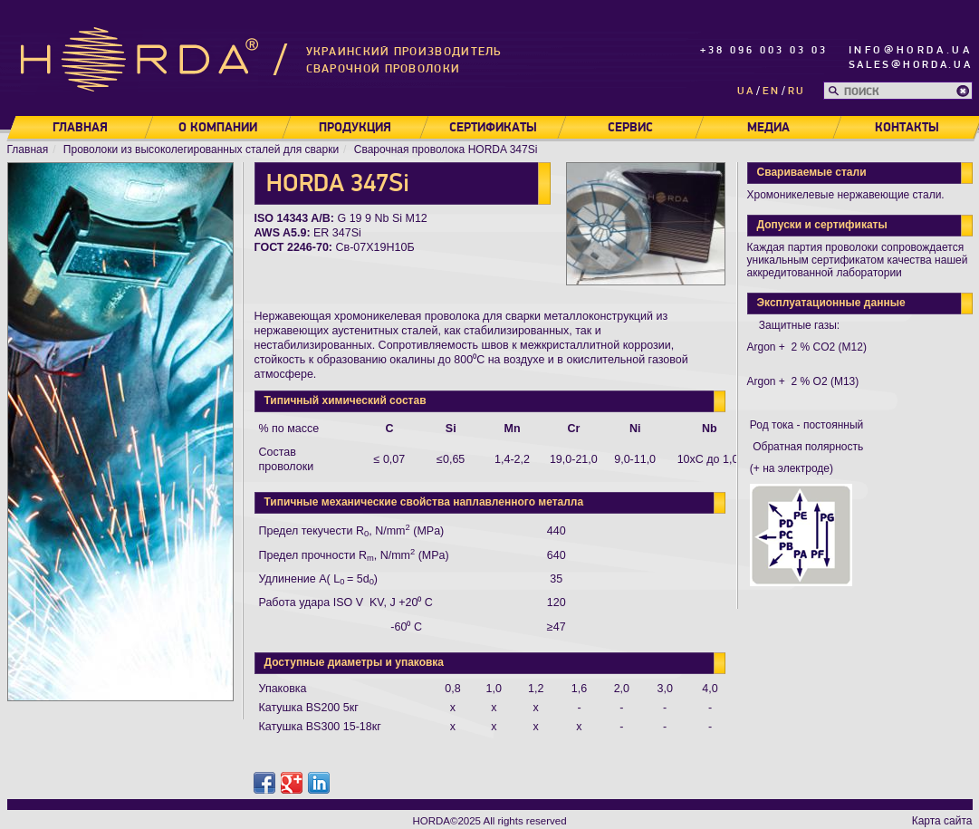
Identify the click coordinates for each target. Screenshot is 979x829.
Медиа (767, 128)
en (771, 91)
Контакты (907, 128)
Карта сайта (942, 821)
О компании (217, 128)
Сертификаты (492, 128)
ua (745, 91)
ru (796, 91)
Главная (79, 128)
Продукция (355, 128)
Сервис (630, 128)
